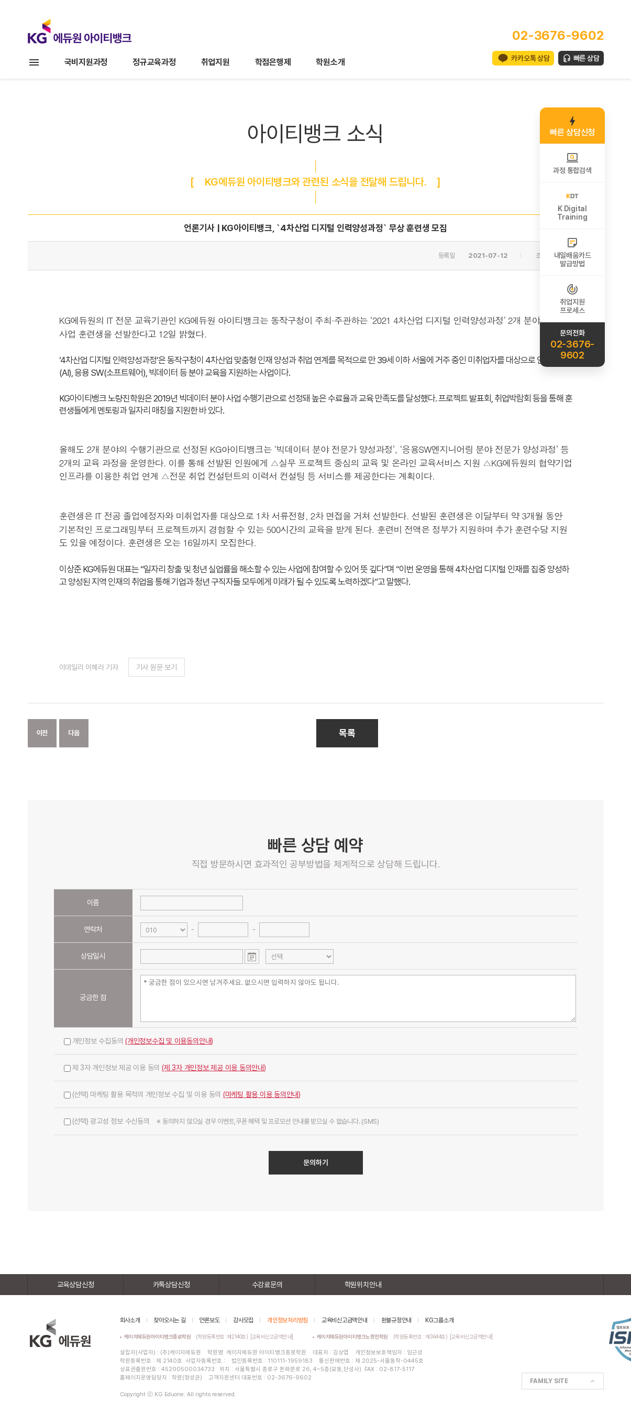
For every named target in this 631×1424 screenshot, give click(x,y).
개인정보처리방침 (287, 1320)
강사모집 (243, 1320)
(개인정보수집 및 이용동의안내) (169, 1041)
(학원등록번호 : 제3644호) (383, 1336)
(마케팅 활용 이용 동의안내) (262, 1094)
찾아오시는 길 (169, 1320)
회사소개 (130, 1320)
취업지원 (215, 62)
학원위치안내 (363, 1284)
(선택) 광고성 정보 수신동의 (221, 1121)
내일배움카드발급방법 (572, 252)
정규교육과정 (154, 62)
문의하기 (315, 1162)
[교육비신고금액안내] (271, 1336)
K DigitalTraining (572, 205)
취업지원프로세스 (572, 298)
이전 (42, 733)
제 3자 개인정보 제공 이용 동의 (165, 1067)
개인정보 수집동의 (139, 1041)
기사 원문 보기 (156, 667)
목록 (347, 732)
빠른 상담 (586, 58)
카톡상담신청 (171, 1284)
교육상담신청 (75, 1284)
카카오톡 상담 (530, 58)
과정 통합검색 (572, 163)
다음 (74, 733)
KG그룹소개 (439, 1320)
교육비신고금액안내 (345, 1320)
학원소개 (330, 62)
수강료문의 (267, 1284)
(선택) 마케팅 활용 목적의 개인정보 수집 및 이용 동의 (182, 1094)
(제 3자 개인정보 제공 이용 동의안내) (214, 1067)
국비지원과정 (86, 62)
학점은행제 (273, 62)
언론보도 (209, 1320)
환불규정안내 (396, 1320)
